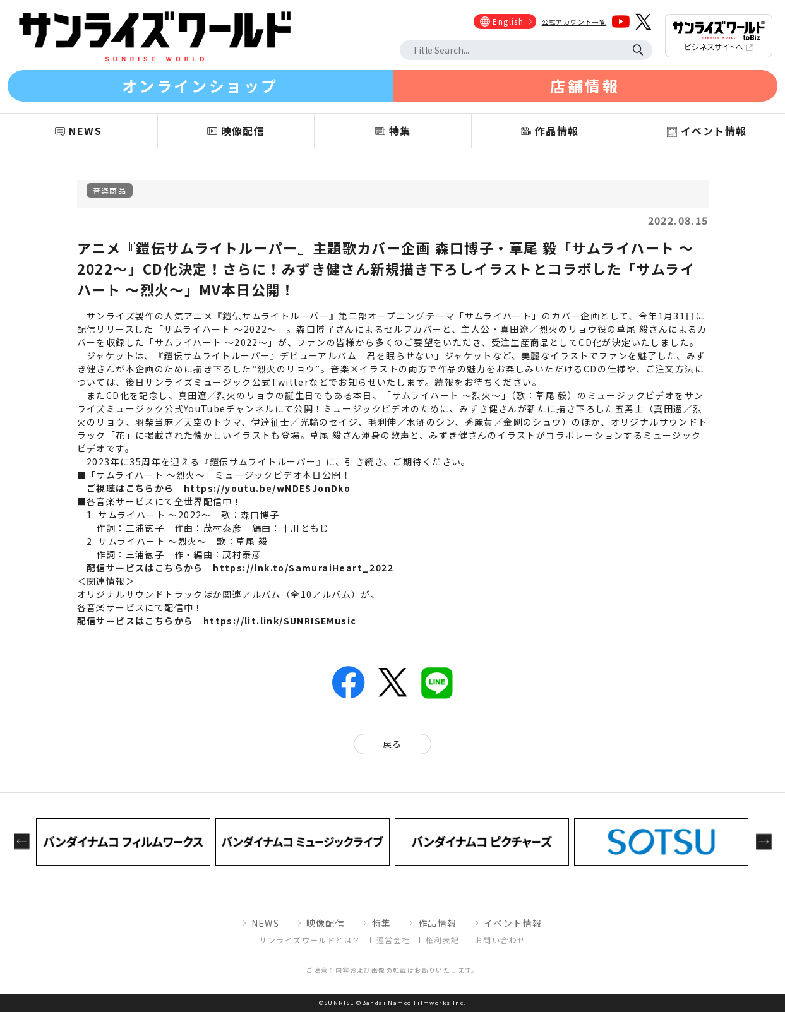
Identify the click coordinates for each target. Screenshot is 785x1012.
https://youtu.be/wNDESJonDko (267, 488)
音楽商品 (110, 190)
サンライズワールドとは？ (310, 939)
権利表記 (443, 939)
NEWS (265, 923)
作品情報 (437, 923)
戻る (392, 743)
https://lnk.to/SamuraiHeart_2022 (303, 567)
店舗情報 (585, 85)
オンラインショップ (200, 85)
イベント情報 (513, 923)
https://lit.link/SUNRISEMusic (280, 620)
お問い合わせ (500, 939)
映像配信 (325, 923)
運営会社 (393, 939)
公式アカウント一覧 (574, 22)
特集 (382, 923)
